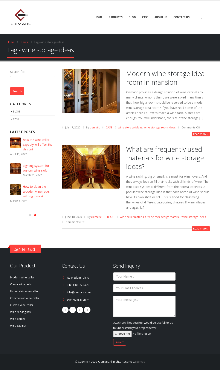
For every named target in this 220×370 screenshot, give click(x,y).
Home (98, 17)
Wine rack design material (163, 217)
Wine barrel (17, 319)
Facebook (65, 310)
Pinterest (72, 310)
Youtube (80, 310)
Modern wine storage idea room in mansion (165, 78)
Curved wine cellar (22, 305)
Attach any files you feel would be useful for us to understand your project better (143, 328)
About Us (160, 17)
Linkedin (87, 310)
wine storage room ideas (160, 127)
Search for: (17, 72)
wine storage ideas (130, 127)
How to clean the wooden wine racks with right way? (36, 195)
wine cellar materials (133, 217)
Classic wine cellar (21, 284)
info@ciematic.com (79, 292)
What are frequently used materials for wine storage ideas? (165, 158)
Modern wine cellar (22, 277)
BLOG (132, 17)
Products (115, 17)
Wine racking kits (20, 312)
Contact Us (181, 17)
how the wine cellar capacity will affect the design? (38, 145)
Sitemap (140, 362)
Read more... (201, 134)
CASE (145, 17)
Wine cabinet (18, 326)
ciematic (95, 127)
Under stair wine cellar (24, 291)
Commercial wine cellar (25, 298)
